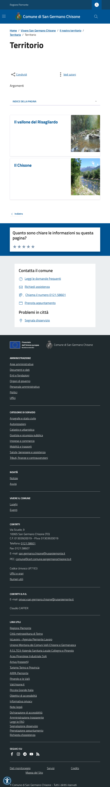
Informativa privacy (21, 701)
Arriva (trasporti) (19, 662)
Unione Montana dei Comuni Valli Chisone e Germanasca (43, 645)
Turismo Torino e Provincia (24, 667)
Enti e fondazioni (19, 375)
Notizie (14, 478)
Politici (13, 392)
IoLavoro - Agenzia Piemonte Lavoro (31, 639)
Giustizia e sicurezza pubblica (26, 435)
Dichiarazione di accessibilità (26, 712)
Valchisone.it (17, 684)
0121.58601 (28, 543)
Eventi (13, 510)
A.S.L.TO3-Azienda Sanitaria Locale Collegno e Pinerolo (42, 650)
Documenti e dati (20, 370)
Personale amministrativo (25, 387)
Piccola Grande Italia (21, 690)
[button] (7, 780)
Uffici (13, 398)
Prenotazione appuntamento (26, 730)
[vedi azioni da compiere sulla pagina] (67, 74)
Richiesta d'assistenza (22, 735)
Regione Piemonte (19, 5)
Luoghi (14, 504)
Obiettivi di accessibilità (23, 696)
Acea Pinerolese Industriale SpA (28, 656)
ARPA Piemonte (19, 673)
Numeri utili (16, 579)
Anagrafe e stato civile (23, 418)
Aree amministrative (21, 364)
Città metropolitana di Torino (26, 634)
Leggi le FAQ (17, 722)
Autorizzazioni (18, 424)
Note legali (16, 707)
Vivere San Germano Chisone (38, 30)
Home (13, 30)
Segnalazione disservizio (24, 726)
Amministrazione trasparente (27, 717)
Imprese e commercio (22, 441)
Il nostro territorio (70, 30)
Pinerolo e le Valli (20, 679)
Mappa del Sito (34, 772)
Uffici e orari (16, 573)
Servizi (50, 768)
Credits (75, 768)
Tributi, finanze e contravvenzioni (29, 458)
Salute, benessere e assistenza (28, 452)
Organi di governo (20, 381)
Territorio (15, 35)
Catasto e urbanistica (22, 429)
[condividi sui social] (19, 74)
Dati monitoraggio (20, 768)
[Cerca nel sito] (94, 16)
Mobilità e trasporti (21, 446)
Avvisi (13, 484)
